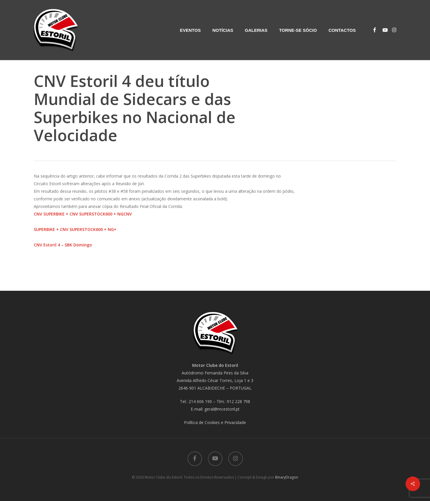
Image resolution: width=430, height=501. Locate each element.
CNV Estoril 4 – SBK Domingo (63, 245)
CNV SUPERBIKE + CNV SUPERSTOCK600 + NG (78, 214)
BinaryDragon (286, 477)
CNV (127, 214)
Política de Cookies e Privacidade (215, 422)
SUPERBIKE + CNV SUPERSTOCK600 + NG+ (75, 229)
